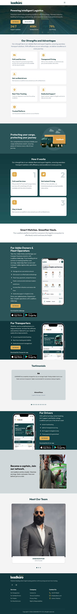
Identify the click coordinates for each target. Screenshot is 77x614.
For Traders (14, 598)
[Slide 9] (45, 404)
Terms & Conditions (35, 595)
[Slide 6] (40, 404)
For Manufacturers (16, 601)
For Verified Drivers (16, 595)
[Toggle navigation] (64, 2)
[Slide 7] (42, 404)
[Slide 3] (40, 567)
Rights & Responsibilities (36, 601)
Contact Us (33, 593)
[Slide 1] (31, 404)
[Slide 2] (33, 404)
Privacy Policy (33, 598)
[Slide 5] (38, 404)
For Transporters (15, 593)
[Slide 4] (36, 404)
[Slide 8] (43, 404)
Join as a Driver (28, 21)
